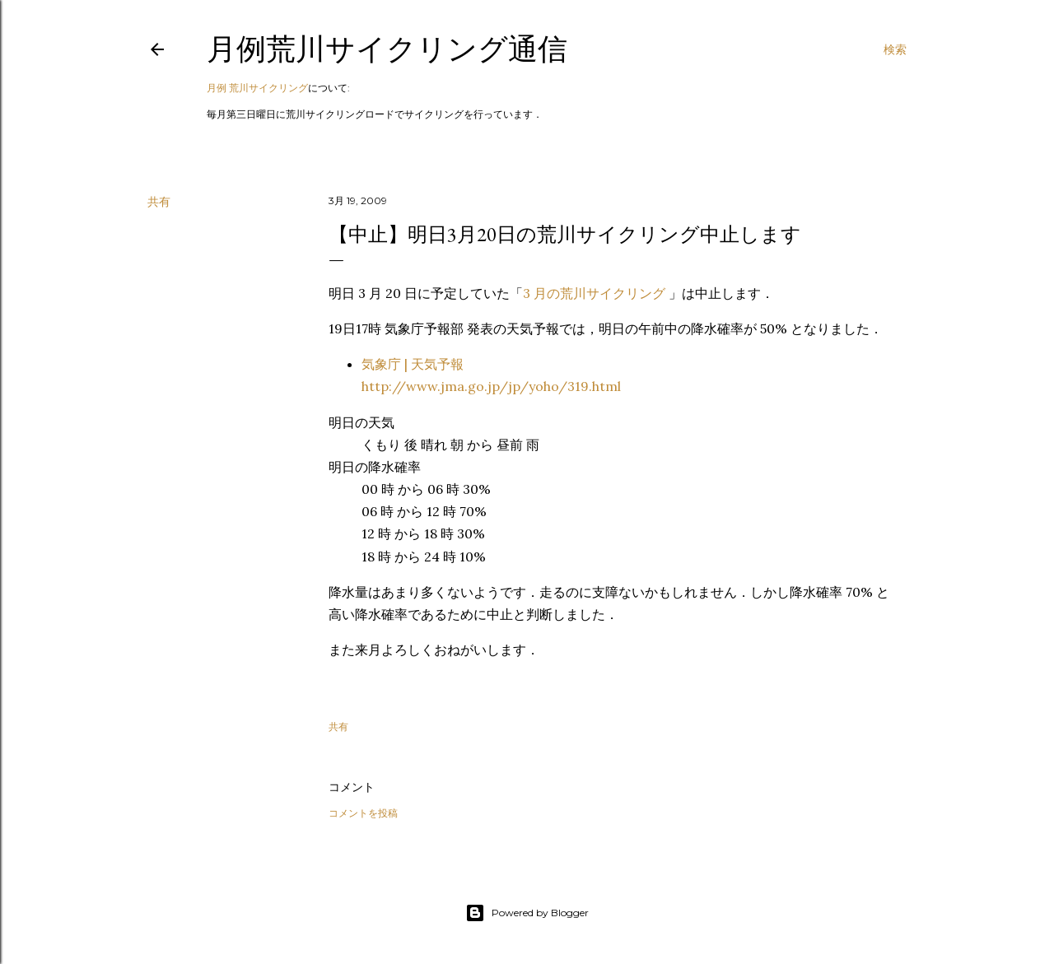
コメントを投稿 (363, 813)
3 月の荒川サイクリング (596, 293)
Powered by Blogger (527, 913)
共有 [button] (158, 201)
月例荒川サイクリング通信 (387, 49)
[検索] (895, 49)
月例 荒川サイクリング (257, 87)
